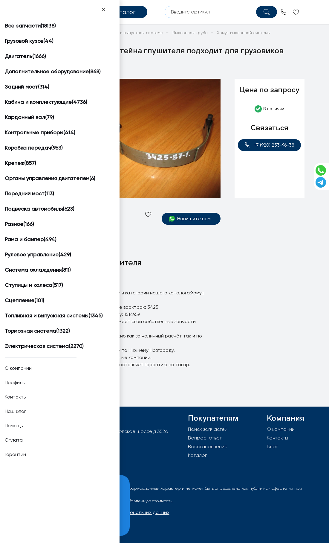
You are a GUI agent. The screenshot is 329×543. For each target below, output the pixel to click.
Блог (272, 446)
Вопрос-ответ (205, 438)
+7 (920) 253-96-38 (269, 145)
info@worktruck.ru (52, 441)
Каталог (197, 455)
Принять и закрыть (45, 522)
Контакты (277, 438)
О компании (281, 429)
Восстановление (207, 446)
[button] (45, 86)
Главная (33, 32)
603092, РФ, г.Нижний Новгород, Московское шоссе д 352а (101, 431)
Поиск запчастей (207, 429)
